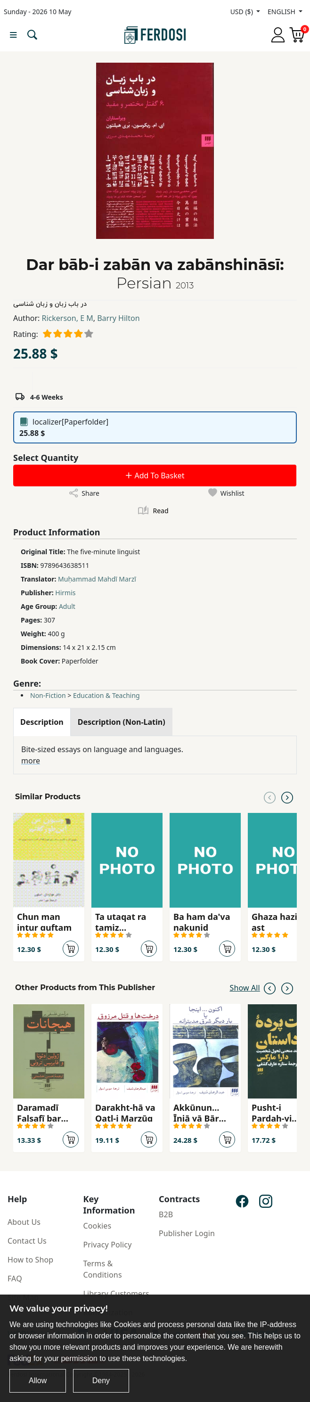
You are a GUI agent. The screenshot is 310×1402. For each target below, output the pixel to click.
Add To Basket (154, 475)
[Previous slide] (269, 797)
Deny (101, 1381)
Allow (38, 1381)
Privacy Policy (107, 1244)
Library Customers (116, 1293)
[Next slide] (287, 797)
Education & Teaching (106, 695)
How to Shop (30, 1259)
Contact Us (27, 1241)
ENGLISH (282, 11)
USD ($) (242, 11)
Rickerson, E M (67, 318)
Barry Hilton (118, 318)
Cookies (97, 1226)
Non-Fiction (48, 695)
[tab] (42, 722)
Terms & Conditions (102, 1269)
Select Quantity (45, 457)
